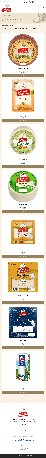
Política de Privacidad (23, 448)
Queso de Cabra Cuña (23, 250)
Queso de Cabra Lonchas (23, 114)
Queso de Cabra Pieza (23, 68)
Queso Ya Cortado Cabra (23, 295)
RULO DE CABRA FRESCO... (23, 386)
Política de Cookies (23, 447)
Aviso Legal (23, 449)
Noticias (23, 445)
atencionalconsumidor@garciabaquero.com (23, 440)
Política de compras (23, 451)
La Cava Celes (23, 341)
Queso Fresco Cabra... (23, 204)
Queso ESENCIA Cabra (23, 159)
